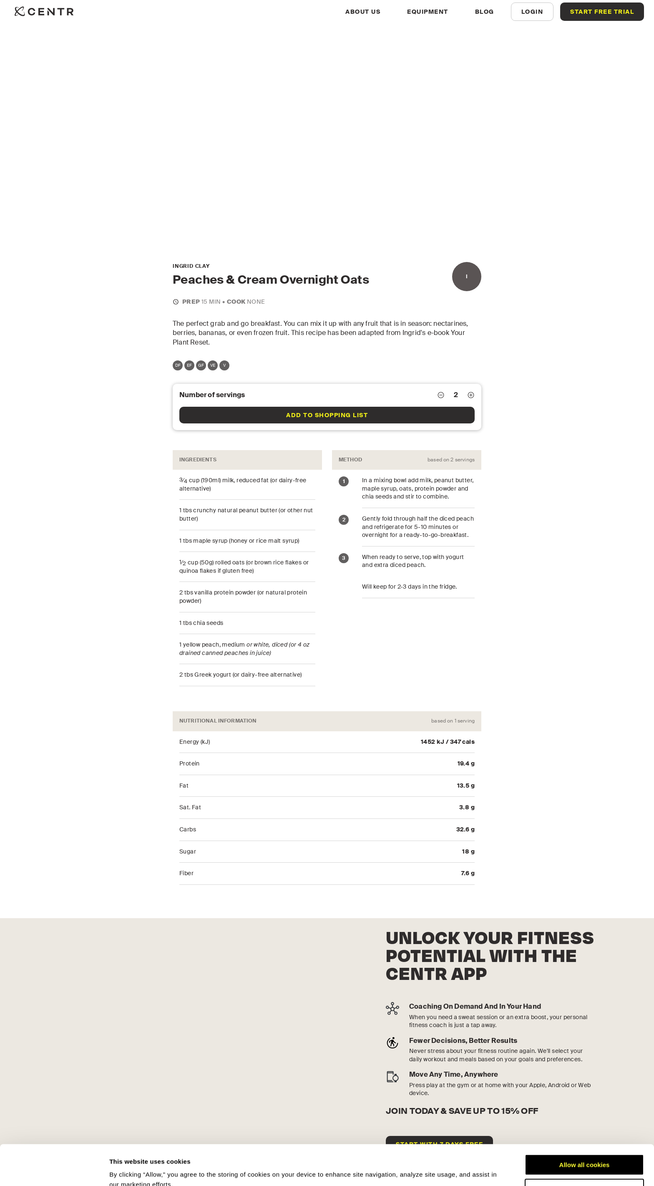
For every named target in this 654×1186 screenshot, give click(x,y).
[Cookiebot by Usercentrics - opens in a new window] (54, 1169)
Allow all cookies (584, 1127)
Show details (128, 1169)
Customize (585, 1151)
